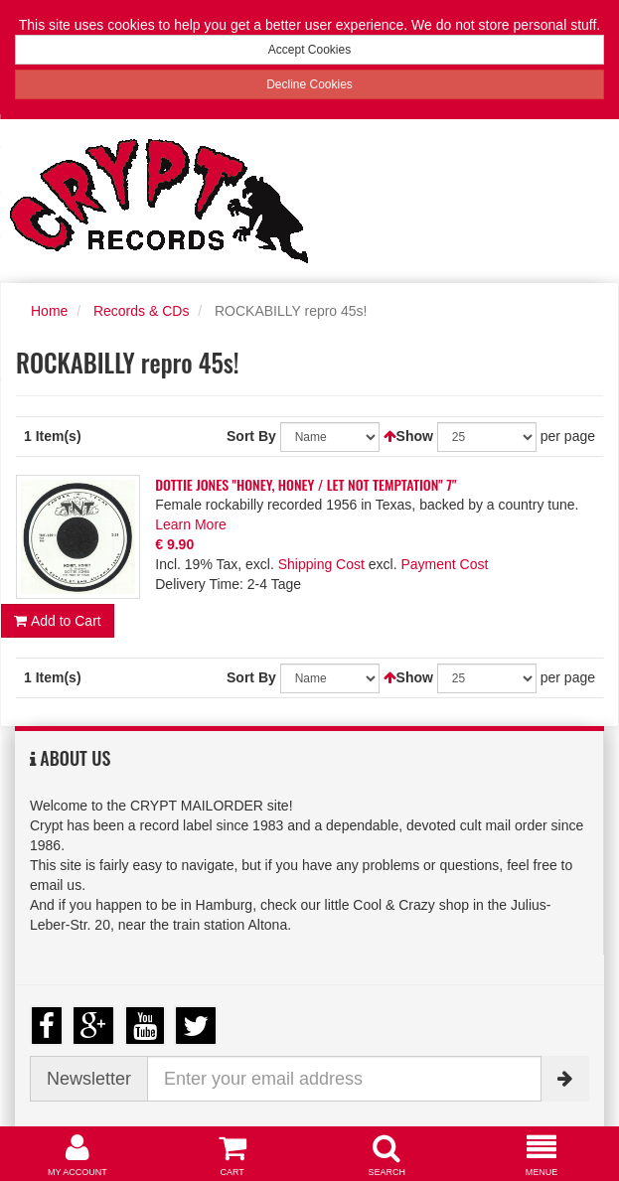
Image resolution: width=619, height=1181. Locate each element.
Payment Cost (444, 564)
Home (49, 311)
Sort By (251, 436)
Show (414, 436)
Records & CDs (141, 311)
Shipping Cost (321, 564)
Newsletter (89, 1079)
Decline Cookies (309, 84)
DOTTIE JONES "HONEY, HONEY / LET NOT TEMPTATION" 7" (305, 484)
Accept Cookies (309, 50)
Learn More (191, 524)
